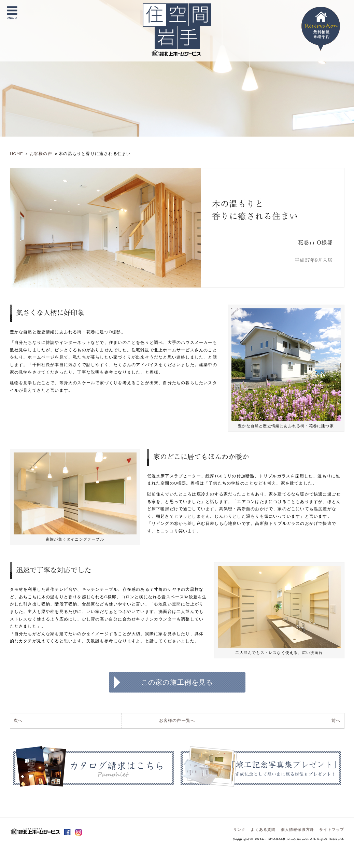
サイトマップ (331, 830)
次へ (18, 720)
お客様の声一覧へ (177, 720)
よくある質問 (263, 830)
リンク (239, 830)
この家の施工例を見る (177, 682)
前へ (335, 720)
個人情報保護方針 (297, 830)
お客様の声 (41, 154)
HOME (16, 154)
